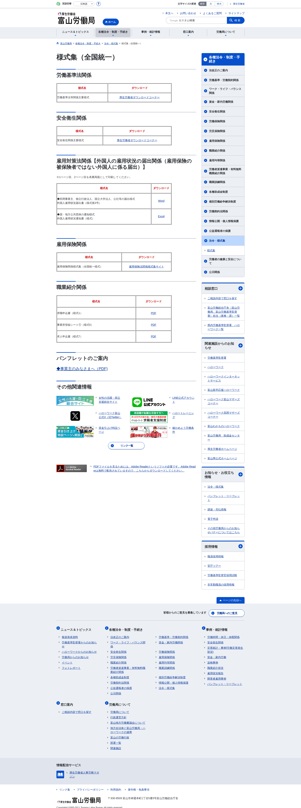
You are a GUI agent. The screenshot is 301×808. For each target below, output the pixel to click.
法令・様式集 (217, 240)
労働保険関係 (217, 121)
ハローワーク (216, 367)
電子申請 (213, 520)
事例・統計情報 (218, 628)
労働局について (121, 701)
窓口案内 (68, 701)
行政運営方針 (118, 712)
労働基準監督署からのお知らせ (79, 642)
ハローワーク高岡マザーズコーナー (224, 415)
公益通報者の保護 (220, 230)
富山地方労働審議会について (127, 718)
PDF (153, 313)
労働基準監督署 (217, 358)
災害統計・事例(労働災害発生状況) (225, 647)
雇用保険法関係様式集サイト (146, 266)
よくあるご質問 (212, 13)
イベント (67, 660)
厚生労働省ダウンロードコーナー (139, 97)
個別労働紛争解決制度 (222, 201)
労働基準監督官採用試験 (222, 576)
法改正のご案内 (218, 70)
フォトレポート (71, 665)
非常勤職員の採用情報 (221, 585)
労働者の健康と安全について (225, 261)
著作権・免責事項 (138, 785)
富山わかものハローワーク (224, 426)
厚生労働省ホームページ (222, 449)
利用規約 (115, 785)
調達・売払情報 (217, 510)
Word (161, 200)
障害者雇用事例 (216, 676)
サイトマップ (236, 13)
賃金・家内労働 (216, 655)
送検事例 (212, 660)
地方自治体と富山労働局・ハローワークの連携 (127, 725)
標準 (202, 3)
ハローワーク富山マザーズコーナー (224, 401)
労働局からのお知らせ (75, 655)
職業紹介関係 (217, 150)
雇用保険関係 (217, 140)
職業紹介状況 (215, 665)
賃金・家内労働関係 (221, 101)
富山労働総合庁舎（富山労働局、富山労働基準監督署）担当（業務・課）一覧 (224, 311)
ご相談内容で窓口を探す (222, 298)
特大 (219, 3)
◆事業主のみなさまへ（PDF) (82, 369)
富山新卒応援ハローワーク (224, 390)
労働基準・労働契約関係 (224, 80)
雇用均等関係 (217, 160)
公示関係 (214, 272)
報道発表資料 (70, 635)
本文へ (169, 13)
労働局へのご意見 (227, 613)
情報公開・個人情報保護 (224, 221)
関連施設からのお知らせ (224, 346)
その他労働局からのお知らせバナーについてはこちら (224, 531)
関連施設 (115, 743)
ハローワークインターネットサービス (224, 379)
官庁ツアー (214, 567)
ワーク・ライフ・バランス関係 (225, 90)
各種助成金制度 (218, 191)
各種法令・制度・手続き (224, 59)
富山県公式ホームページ (222, 458)
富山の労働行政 (119, 732)
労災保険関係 (217, 131)
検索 (237, 20)
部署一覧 (115, 738)
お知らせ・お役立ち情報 (224, 476)
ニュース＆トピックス (77, 628)
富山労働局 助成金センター (224, 438)
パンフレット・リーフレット (224, 499)
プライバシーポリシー (90, 785)
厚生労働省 (239, 3)
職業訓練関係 (217, 182)
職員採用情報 (216, 557)
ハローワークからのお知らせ (79, 649)
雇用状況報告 (215, 671)
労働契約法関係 (218, 211)
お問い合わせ (188, 13)
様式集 (211, 250)
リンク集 (64, 785)
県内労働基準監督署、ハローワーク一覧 (224, 327)
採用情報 (224, 548)
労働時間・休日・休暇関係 (223, 635)
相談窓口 (224, 288)
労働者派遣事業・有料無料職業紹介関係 (225, 171)
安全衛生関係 (217, 111)
